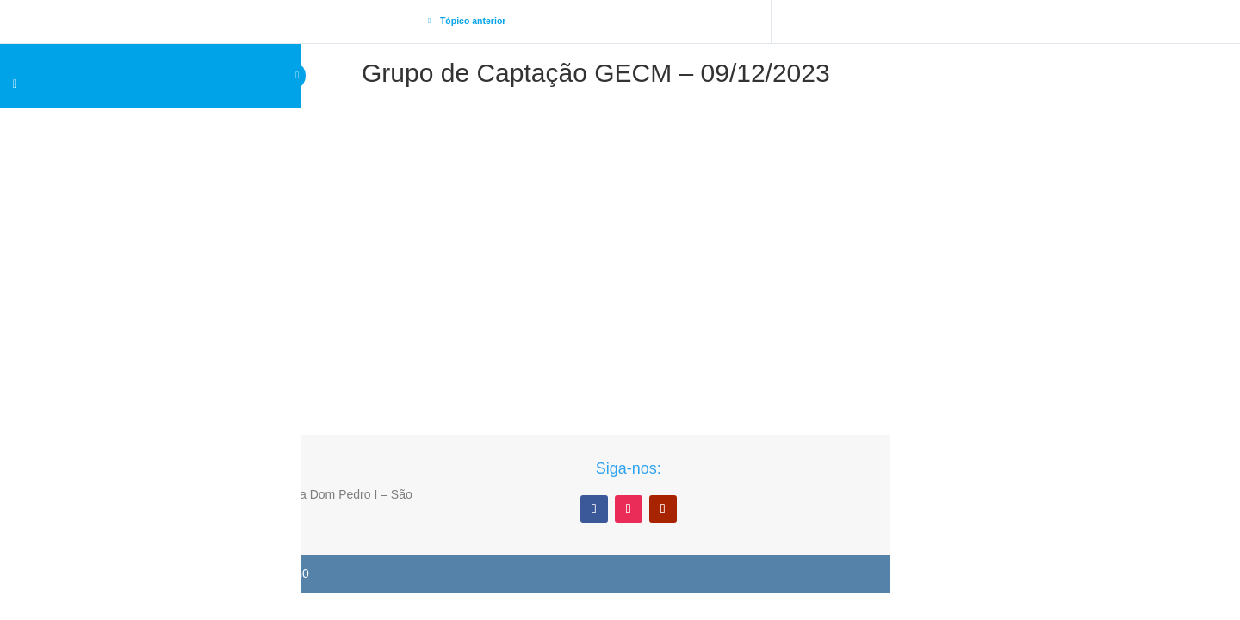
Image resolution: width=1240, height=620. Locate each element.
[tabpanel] (596, 231)
